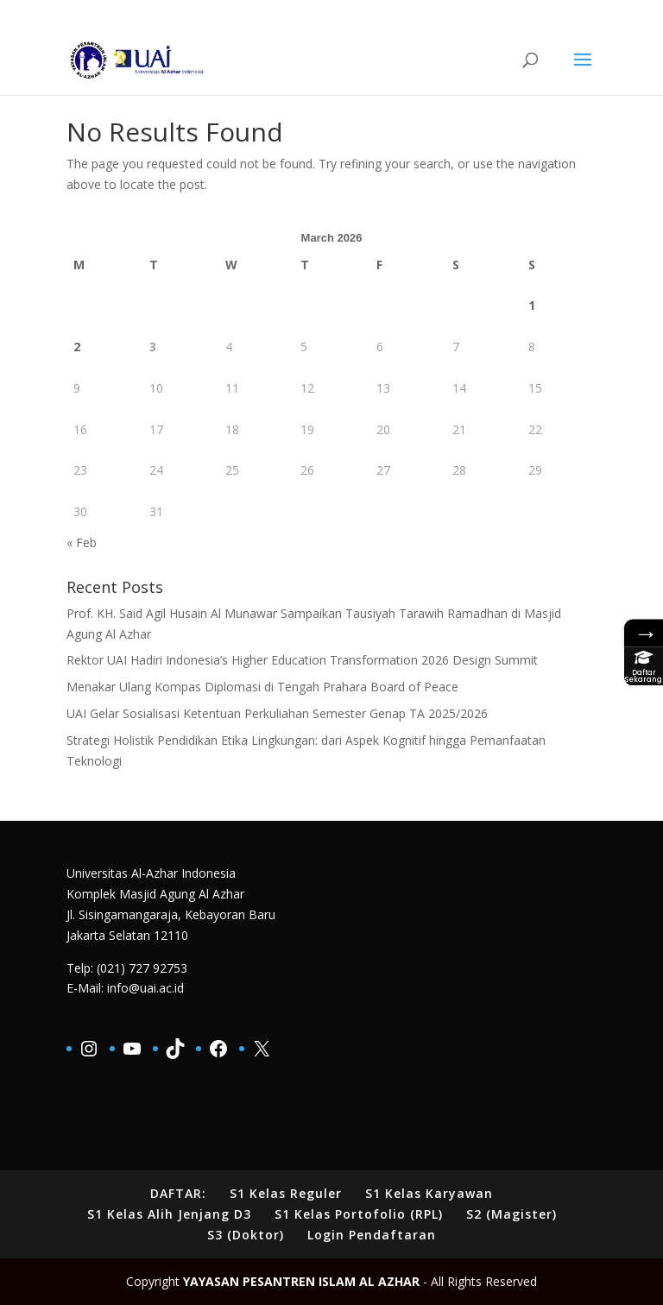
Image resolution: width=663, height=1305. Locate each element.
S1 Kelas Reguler (286, 1193)
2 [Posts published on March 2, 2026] (76, 346)
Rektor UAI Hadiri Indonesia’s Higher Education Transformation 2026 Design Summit (302, 660)
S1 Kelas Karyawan (429, 1193)
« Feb (81, 542)
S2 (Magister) (511, 1214)
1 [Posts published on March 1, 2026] (531, 305)
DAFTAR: (178, 1193)
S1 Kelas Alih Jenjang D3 (169, 1214)
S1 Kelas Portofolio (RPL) (359, 1214)
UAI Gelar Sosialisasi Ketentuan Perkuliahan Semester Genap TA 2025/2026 (277, 713)
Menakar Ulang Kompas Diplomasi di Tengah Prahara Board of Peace (262, 686)
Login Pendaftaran (371, 1234)
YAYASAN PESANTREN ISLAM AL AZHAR (301, 1281)
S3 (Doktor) (245, 1234)
